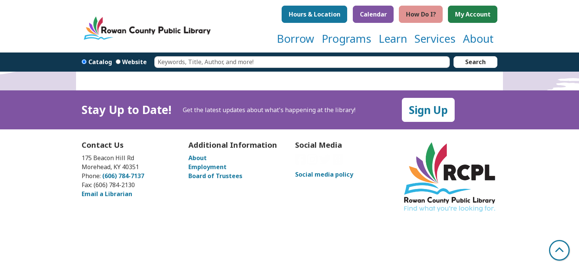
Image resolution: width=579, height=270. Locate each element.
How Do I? (421, 14)
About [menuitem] (478, 38)
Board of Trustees (215, 176)
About (197, 158)
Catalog (100, 62)
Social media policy (324, 174)
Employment (207, 167)
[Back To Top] (559, 250)
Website (134, 62)
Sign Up (428, 110)
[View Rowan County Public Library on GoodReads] (338, 162)
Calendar (373, 14)
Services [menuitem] (435, 38)
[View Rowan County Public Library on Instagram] (313, 162)
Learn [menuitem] (393, 38)
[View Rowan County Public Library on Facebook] (301, 162)
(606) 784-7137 (123, 176)
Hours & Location (314, 14)
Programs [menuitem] (346, 38)
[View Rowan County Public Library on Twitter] (326, 162)
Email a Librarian (107, 194)
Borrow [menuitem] (295, 38)
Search (475, 62)
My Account (473, 14)
